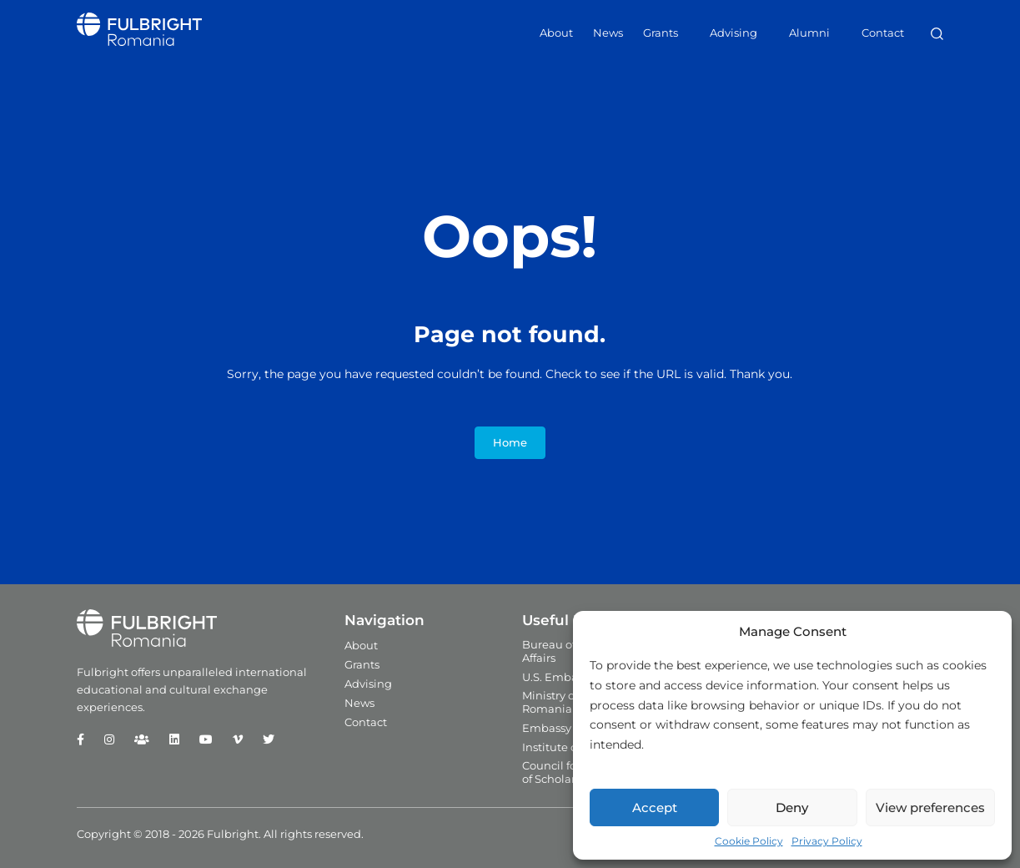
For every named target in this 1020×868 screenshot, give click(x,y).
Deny (792, 807)
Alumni (809, 32)
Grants (660, 32)
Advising (733, 32)
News (608, 32)
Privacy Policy (826, 841)
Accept (654, 807)
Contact (883, 32)
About (556, 32)
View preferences (930, 807)
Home (510, 443)
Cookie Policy (749, 841)
